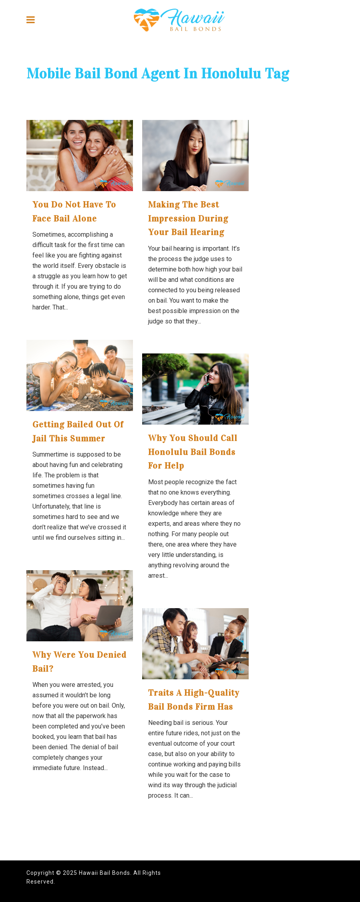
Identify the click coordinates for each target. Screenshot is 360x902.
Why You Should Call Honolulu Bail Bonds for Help (192, 452)
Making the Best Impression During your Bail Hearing (188, 218)
